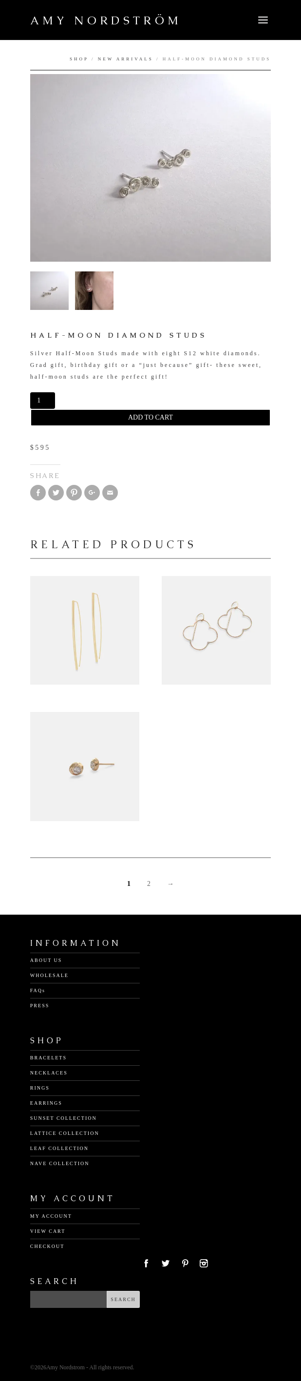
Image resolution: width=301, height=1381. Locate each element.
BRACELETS (48, 1057)
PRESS (39, 1005)
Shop (79, 59)
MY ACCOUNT (51, 1216)
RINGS (40, 1088)
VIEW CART (48, 1231)
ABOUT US (46, 960)
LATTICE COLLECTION (64, 1133)
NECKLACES (49, 1072)
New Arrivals (125, 59)
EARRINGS (46, 1103)
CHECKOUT (47, 1246)
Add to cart (150, 417)
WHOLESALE (49, 975)
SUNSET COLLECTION (63, 1118)
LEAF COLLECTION (59, 1148)
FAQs (37, 990)
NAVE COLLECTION (60, 1163)
